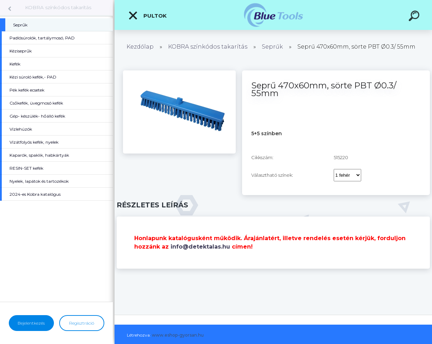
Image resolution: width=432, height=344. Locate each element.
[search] (415, 17)
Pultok (147, 15)
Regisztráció (81, 323)
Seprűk (272, 46)
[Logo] (273, 15)
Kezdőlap (140, 46)
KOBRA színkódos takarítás (58, 7)
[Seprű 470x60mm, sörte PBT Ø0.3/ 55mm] (179, 73)
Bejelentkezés (31, 323)
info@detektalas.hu (200, 246)
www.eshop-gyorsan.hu (178, 335)
